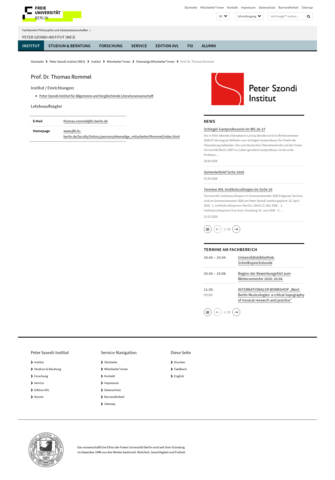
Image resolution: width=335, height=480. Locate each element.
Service (139, 45)
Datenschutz (267, 7)
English (179, 376)
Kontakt (232, 7)
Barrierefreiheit (288, 7)
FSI (190, 45)
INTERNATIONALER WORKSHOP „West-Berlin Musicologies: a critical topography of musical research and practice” (271, 295)
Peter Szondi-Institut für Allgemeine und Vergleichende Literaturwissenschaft (96, 95)
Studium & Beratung (69, 45)
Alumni (209, 45)
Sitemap (307, 7)
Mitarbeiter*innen (212, 7)
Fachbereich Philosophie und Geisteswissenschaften (56, 30)
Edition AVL (167, 45)
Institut (31, 45)
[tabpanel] (109, 115)
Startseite (190, 7)
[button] (223, 16)
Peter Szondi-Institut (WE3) (48, 37)
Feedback (180, 369)
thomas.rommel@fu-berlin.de (85, 121)
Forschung (111, 45)
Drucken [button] (179, 362)
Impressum (248, 7)
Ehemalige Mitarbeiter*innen (155, 61)
